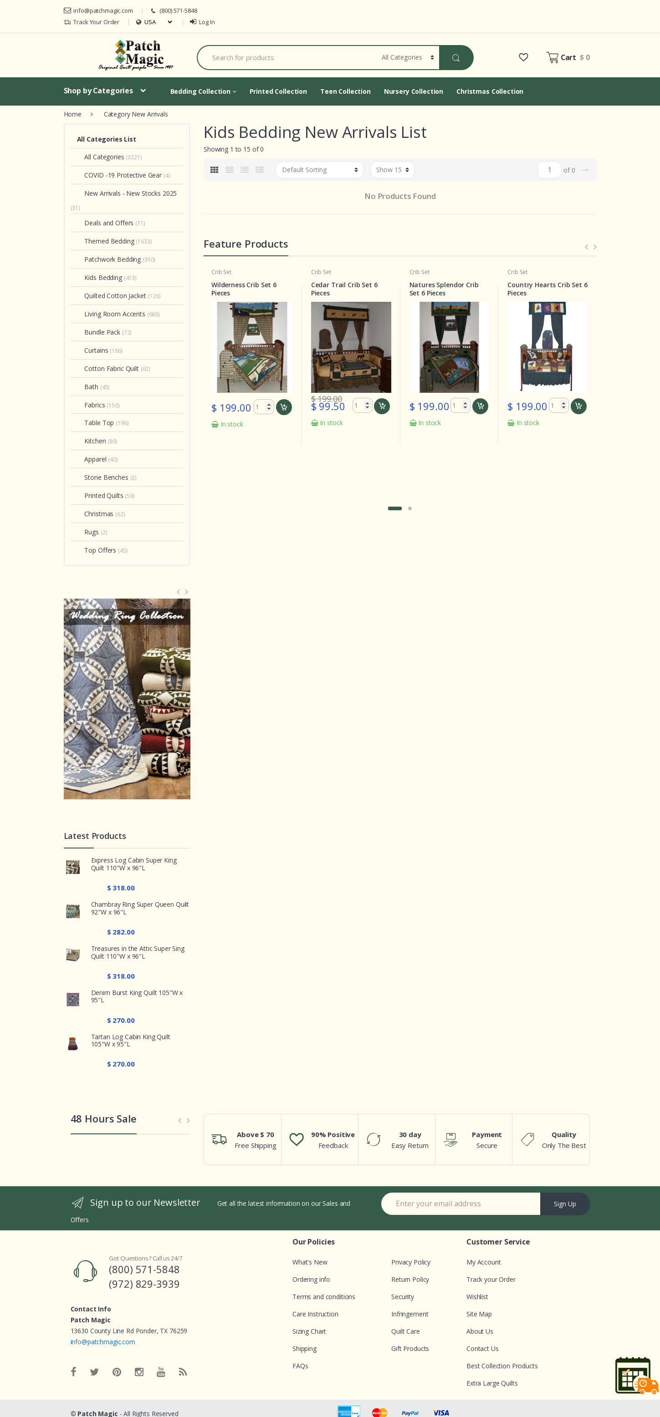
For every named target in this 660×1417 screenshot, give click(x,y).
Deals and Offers (105, 222)
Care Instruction (315, 1314)
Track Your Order (92, 22)
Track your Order (491, 1279)
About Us (479, 1331)
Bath (87, 386)
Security (402, 1296)
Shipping (304, 1348)
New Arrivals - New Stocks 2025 (127, 193)
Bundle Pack (98, 332)
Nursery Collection (413, 91)
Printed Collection (278, 91)
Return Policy (410, 1279)
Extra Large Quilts (491, 1383)
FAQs (300, 1365)
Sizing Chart (309, 1331)
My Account (483, 1262)
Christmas (95, 513)
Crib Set (221, 272)
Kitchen (91, 441)
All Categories (100, 156)
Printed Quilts (100, 495)
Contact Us (482, 1348)
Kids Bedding (99, 277)
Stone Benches (102, 477)
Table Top (95, 422)
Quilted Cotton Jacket (111, 295)
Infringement (409, 1314)
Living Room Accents (111, 314)
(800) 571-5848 (173, 10)
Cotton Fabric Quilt (108, 368)
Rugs (88, 532)
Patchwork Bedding (109, 259)
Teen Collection (345, 91)
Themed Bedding (105, 241)
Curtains (92, 350)
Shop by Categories (98, 91)
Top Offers (97, 550)
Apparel (92, 459)
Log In (202, 22)
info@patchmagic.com (98, 10)
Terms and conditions (323, 1296)
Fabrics (91, 405)
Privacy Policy (410, 1262)
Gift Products (410, 1348)
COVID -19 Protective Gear (119, 175)
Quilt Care (405, 1331)
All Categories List (106, 139)
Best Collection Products (502, 1365)
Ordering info (311, 1279)
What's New (309, 1262)
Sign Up (565, 1203)
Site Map (479, 1314)
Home (73, 114)
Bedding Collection (203, 91)
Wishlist (477, 1296)
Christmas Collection (489, 91)
